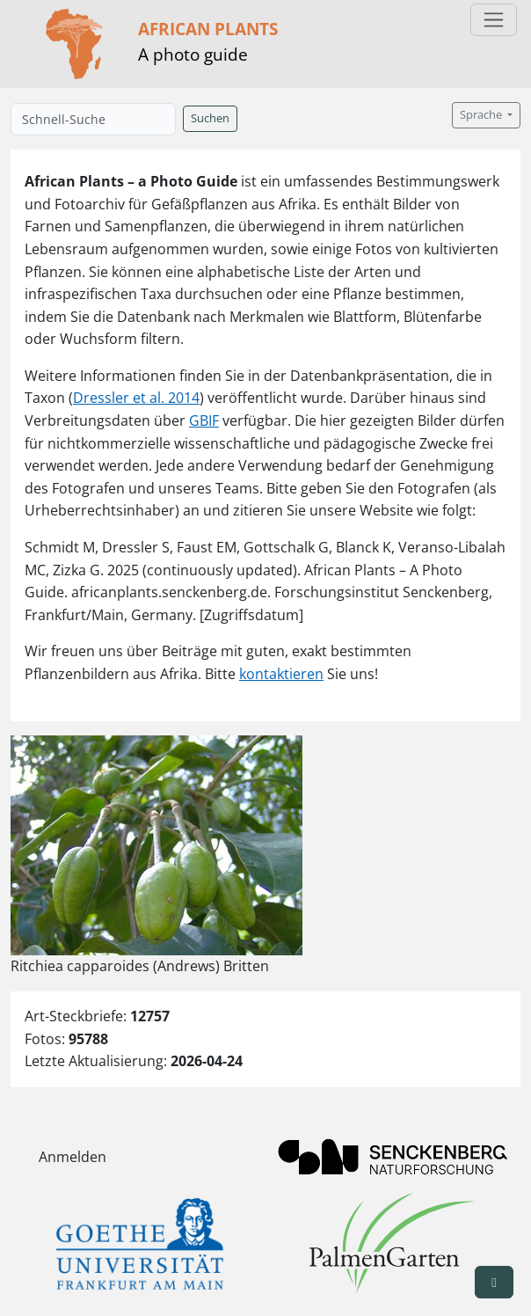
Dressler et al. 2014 (136, 397)
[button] (494, 1282)
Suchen (210, 118)
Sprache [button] (482, 114)
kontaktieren (281, 674)
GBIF (204, 420)
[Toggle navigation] (493, 20)
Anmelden (72, 1156)
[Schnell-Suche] (93, 119)
